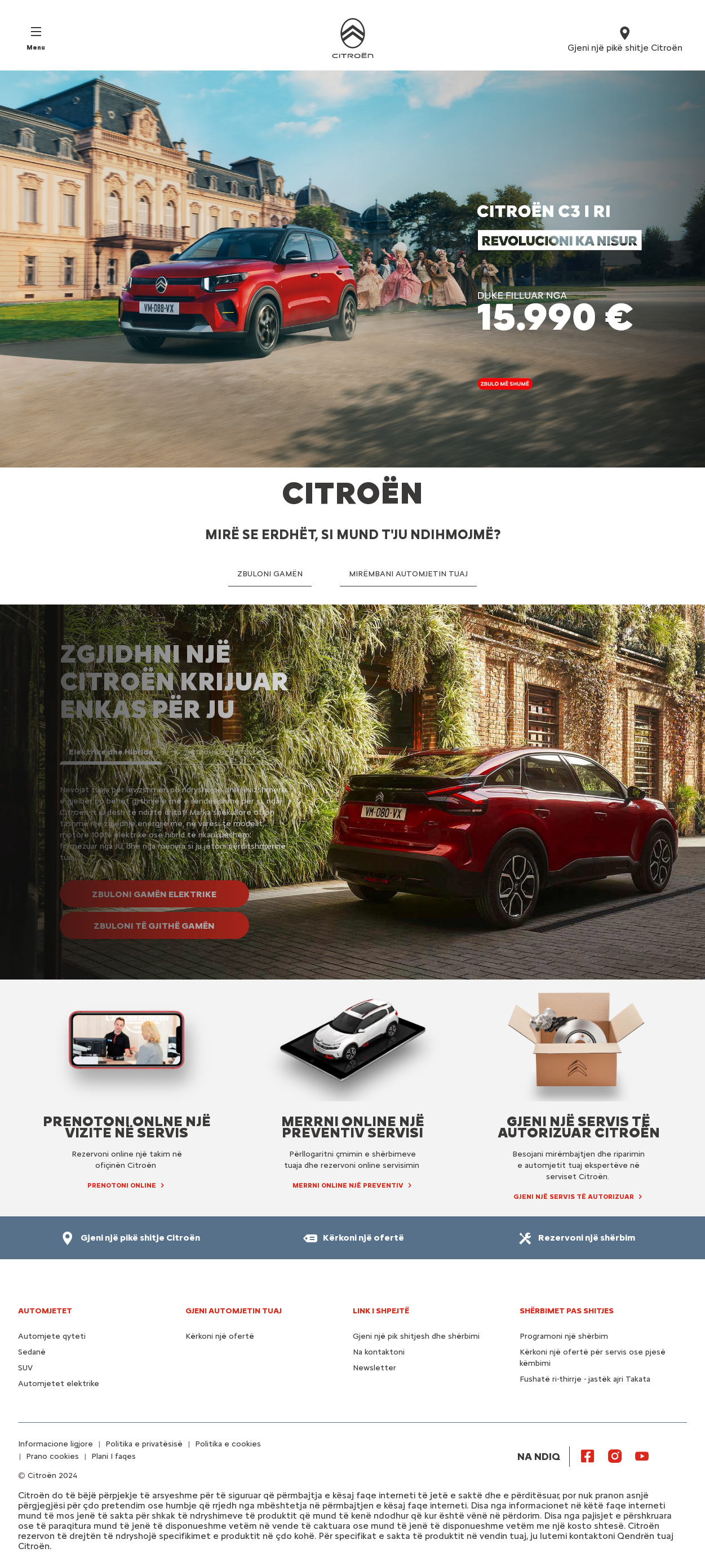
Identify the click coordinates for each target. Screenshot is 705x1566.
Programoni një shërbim (564, 1336)
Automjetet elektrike (58, 1383)
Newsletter (374, 1368)
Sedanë (32, 1352)
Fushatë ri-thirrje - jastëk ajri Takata (585, 1379)
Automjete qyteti (52, 1336)
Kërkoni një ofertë (219, 1336)
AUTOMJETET (45, 1311)
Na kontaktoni (379, 1352)
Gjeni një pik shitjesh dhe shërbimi (416, 1336)
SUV (25, 1368)
